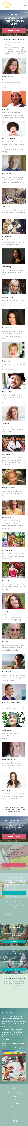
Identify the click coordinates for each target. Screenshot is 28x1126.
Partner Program (14, 1103)
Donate (14, 1117)
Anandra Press (14, 1100)
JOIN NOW (14, 941)
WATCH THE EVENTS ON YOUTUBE (14, 893)
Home (14, 1096)
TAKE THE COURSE (14, 969)
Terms (14, 1107)
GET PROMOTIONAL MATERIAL (14, 865)
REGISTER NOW (14, 30)
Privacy (14, 1110)
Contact (14, 1114)
